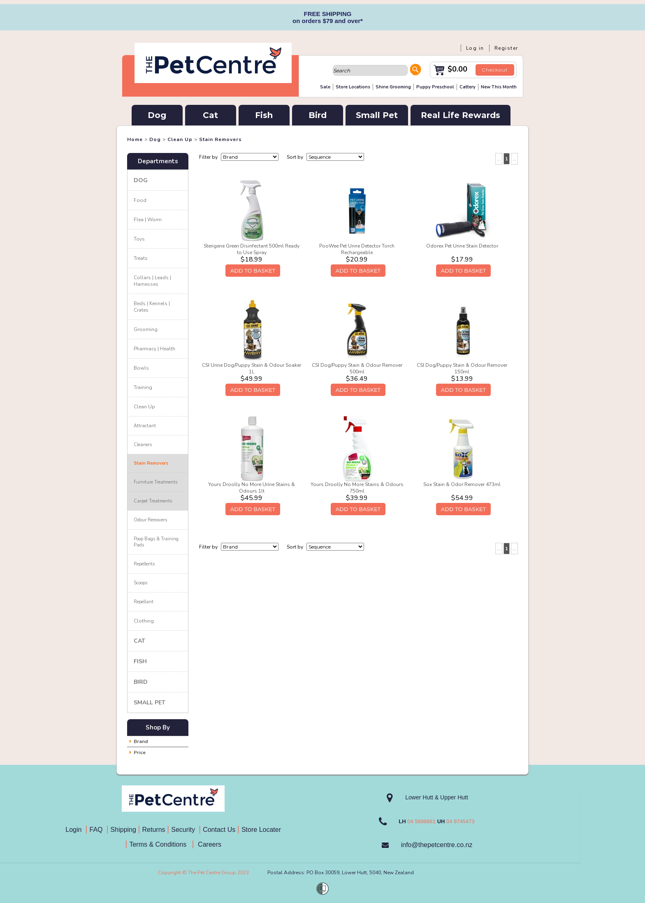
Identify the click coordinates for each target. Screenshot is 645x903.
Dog (157, 115)
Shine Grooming (393, 87)
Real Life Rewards (460, 115)
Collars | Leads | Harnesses (152, 280)
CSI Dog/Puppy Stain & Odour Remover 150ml (462, 368)
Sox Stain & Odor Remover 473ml (462, 484)
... (499, 158)
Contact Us (220, 829)
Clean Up (180, 139)
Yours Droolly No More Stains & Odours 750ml (357, 487)
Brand (141, 741)
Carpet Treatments (153, 501)
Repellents (144, 564)
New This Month (499, 87)
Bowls (141, 368)
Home (135, 139)
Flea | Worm (148, 219)
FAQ (98, 829)
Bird (318, 115)
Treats (141, 258)
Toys (139, 239)
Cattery (467, 87)
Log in (475, 48)
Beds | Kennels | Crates (152, 306)
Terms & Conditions (160, 844)
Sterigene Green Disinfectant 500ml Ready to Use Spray (251, 249)
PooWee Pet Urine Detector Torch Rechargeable (356, 249)
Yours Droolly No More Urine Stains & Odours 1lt (251, 487)
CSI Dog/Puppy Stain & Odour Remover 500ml (357, 368)
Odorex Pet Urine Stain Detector (462, 246)
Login (75, 829)
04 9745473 (460, 821)
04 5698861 (421, 821)
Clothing (144, 621)
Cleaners (143, 445)
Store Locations (353, 87)
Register (506, 48)
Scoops (140, 583)
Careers (208, 844)
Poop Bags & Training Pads (156, 542)
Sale (325, 87)
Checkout (495, 70)
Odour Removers (150, 520)
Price (140, 752)
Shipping (123, 829)
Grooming (146, 329)
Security (184, 829)
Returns (153, 829)
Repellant (143, 602)
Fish (264, 115)
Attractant (145, 426)
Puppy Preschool (435, 87)
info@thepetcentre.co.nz (437, 844)
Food (140, 200)
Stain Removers (220, 139)
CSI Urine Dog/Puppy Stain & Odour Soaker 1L (251, 368)
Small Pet (377, 115)
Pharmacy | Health (154, 348)
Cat (210, 115)
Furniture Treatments (155, 482)
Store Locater (261, 829)
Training (143, 387)
